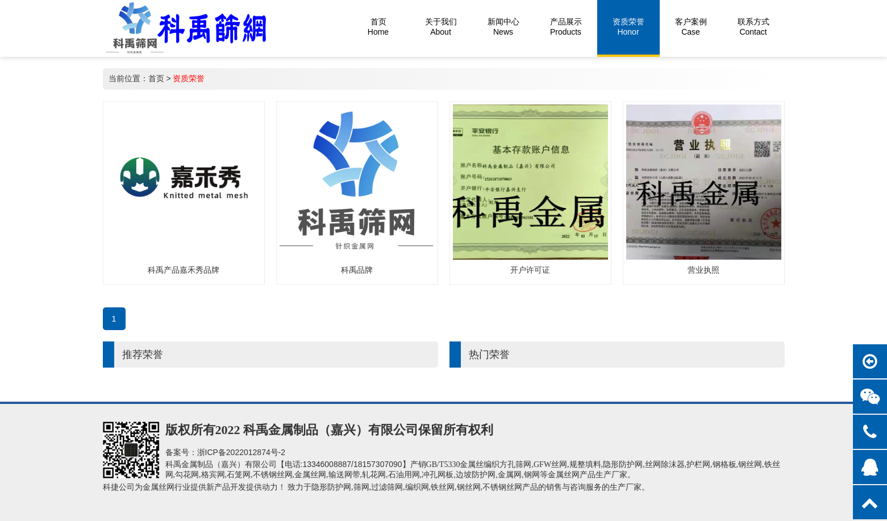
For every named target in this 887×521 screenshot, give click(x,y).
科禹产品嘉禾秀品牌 (183, 269)
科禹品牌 (357, 269)
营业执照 (703, 269)
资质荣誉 (189, 78)
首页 (156, 78)
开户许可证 (530, 269)
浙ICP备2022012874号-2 (241, 452)
